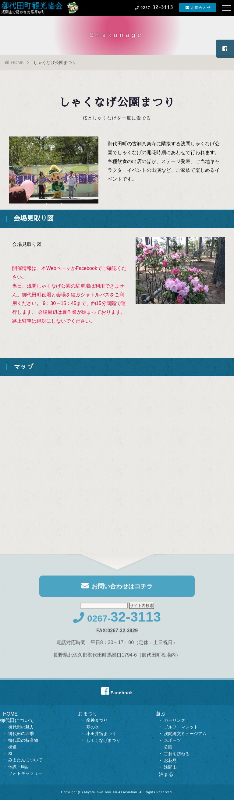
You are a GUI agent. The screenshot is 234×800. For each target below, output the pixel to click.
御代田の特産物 (23, 740)
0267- (117, 620)
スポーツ (172, 740)
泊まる (166, 774)
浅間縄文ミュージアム (185, 733)
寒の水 (92, 726)
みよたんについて (25, 759)
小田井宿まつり (101, 733)
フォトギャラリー (25, 773)
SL (10, 753)
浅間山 (170, 767)
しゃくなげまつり (103, 740)
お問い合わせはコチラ (117, 587)
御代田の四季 (21, 733)
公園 (168, 747)
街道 (12, 747)
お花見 (170, 760)
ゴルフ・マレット (181, 726)
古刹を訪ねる (177, 753)
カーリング (174, 720)
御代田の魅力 (21, 726)
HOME (14, 62)
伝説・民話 (19, 766)
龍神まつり (97, 720)
